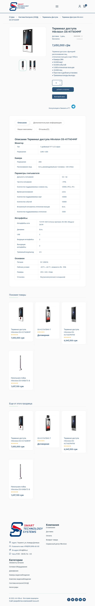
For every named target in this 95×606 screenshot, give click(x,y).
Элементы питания (16, 563)
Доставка (49, 532)
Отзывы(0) (44, 129)
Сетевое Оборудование (18, 567)
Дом (11, 17)
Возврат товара (52, 540)
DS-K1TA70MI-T (44, 329)
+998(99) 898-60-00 (31, 546)
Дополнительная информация (47, 122)
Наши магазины (25, 129)
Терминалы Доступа (50, 17)
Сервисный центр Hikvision (56, 544)
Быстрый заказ (59, 96)
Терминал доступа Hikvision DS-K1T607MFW (71, 332)
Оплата (49, 536)
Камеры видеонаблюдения (19, 575)
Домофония (13, 571)
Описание (22, 122)
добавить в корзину (63, 89)
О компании (50, 527)
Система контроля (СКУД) (28, 17)
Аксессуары (13, 587)
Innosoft (36, 601)
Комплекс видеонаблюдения (20, 579)
